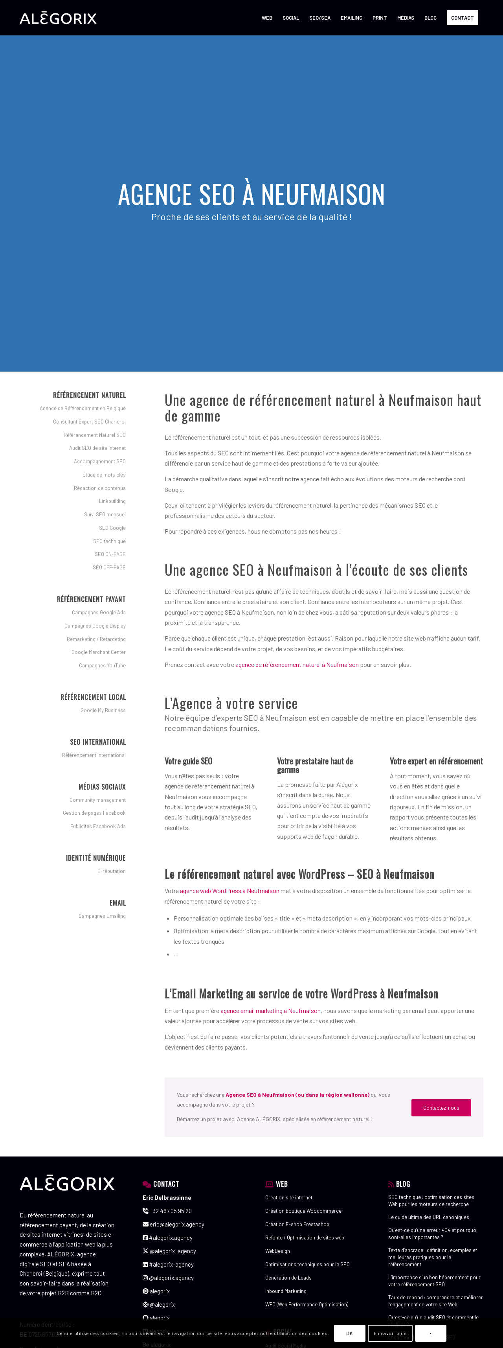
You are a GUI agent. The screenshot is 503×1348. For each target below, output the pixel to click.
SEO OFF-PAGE (109, 567)
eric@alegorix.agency (173, 1224)
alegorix (156, 1291)
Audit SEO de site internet (97, 448)
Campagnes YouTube (102, 665)
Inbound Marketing (286, 1291)
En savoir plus (390, 1333)
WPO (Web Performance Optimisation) (306, 1304)
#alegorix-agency (168, 1264)
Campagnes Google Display (95, 625)
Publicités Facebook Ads (98, 826)
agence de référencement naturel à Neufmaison (297, 664)
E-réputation (111, 871)
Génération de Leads (288, 1277)
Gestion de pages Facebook (94, 813)
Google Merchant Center (99, 652)
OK (349, 1333)
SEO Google (112, 528)
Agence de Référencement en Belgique (83, 408)
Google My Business (103, 710)
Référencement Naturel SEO (95, 435)
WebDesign (277, 1251)
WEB (282, 1184)
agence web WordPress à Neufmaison (229, 890)
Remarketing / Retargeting (96, 639)
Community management (98, 800)
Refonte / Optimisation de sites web (304, 1237)
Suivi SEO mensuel (105, 514)
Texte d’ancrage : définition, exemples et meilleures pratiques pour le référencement (432, 1257)
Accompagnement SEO (100, 461)
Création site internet (288, 1197)
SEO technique (109, 541)
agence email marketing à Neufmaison (270, 1010)
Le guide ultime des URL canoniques (428, 1217)
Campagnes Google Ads (99, 612)
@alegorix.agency (168, 1277)
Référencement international (94, 755)
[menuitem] (267, 17)
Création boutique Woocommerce (303, 1211)
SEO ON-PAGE (110, 554)
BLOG (403, 1184)
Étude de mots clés (104, 474)
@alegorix (159, 1304)
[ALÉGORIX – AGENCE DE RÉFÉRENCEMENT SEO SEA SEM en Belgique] (58, 17)
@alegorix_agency (169, 1250)
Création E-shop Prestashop (297, 1224)
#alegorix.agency (168, 1237)
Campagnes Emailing (102, 916)
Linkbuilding (112, 501)
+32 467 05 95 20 (167, 1210)
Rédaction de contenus (100, 488)
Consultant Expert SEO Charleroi (89, 421)
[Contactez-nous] (441, 1108)
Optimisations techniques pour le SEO (307, 1264)
